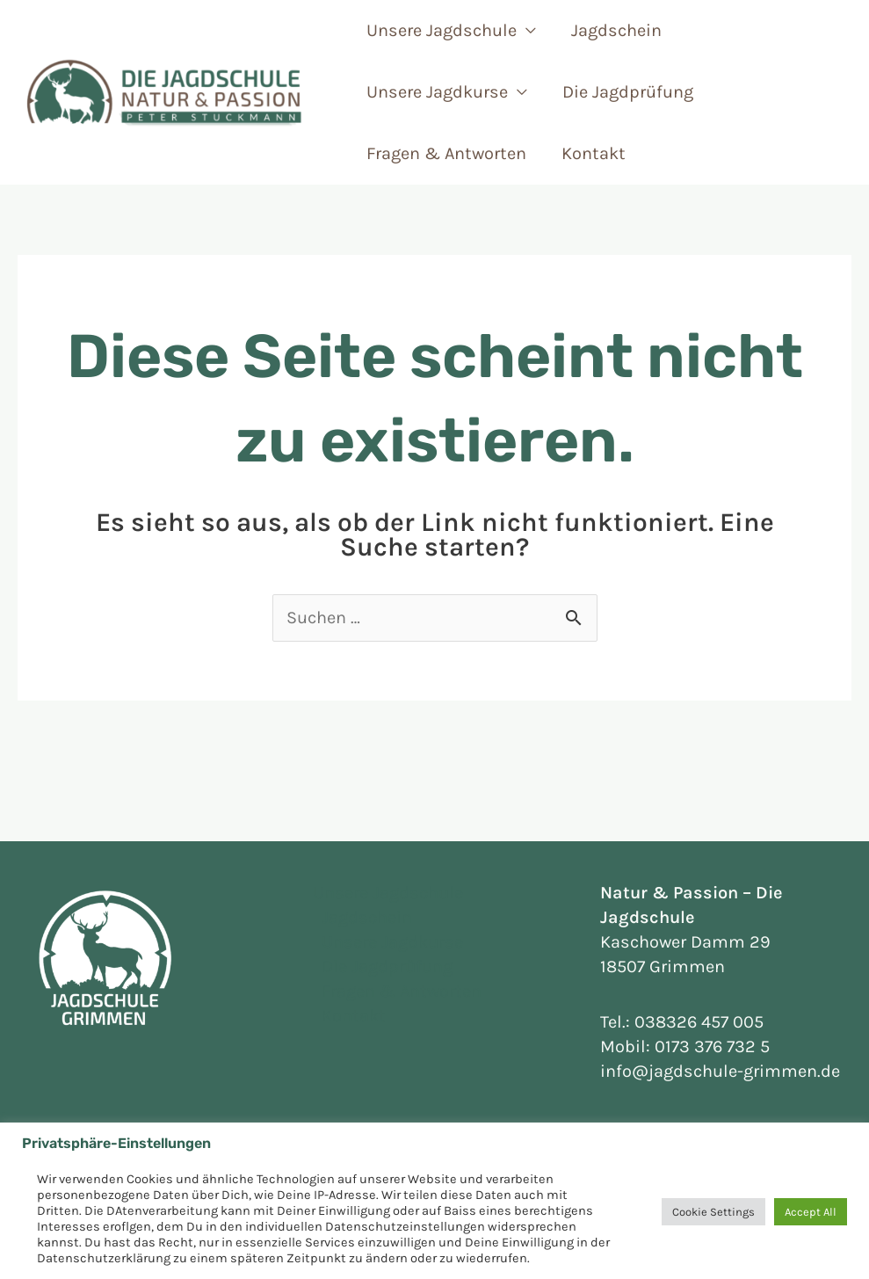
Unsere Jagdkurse (437, 92)
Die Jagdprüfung (627, 92)
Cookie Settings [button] (713, 1211)
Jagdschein (616, 30)
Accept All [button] (810, 1211)
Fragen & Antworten (446, 153)
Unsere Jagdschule (441, 30)
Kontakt (593, 153)
